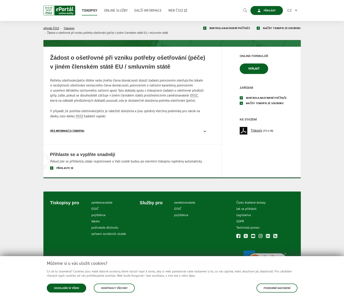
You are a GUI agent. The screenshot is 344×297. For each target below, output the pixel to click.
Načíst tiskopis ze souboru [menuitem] (265, 103)
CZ (289, 10)
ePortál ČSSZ (51, 28)
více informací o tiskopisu (67, 130)
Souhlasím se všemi (66, 288)
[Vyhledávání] (245, 10)
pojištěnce (98, 215)
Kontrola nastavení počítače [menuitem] (266, 97)
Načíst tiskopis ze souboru (282, 28)
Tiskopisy (69, 28)
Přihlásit (267, 10)
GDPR (240, 221)
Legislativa (243, 215)
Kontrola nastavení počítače (229, 28)
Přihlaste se (65, 168)
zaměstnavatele (101, 202)
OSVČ (95, 209)
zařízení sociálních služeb (108, 234)
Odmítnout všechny (114, 288)
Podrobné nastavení (277, 288)
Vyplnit (254, 69)
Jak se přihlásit (246, 209)
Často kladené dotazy (251, 202)
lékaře (95, 221)
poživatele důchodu (104, 227)
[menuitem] (90, 10)
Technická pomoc (248, 227)
